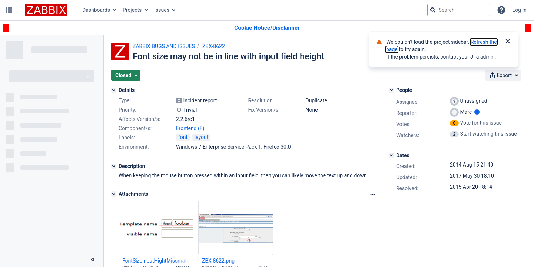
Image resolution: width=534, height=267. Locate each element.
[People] (391, 90)
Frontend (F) (190, 128)
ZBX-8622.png (218, 261)
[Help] (501, 10)
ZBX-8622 (213, 46)
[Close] (507, 42)
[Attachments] (113, 194)
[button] (9, 10)
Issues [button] (161, 10)
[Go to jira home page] (46, 10)
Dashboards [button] (96, 10)
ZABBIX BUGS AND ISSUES (164, 46)
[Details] (113, 90)
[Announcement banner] (267, 28)
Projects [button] (132, 10)
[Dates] (391, 155)
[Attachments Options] (373, 194)
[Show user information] (477, 112)
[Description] (113, 166)
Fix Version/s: (263, 110)
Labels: (127, 138)
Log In (520, 10)
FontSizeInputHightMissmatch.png (155, 261)
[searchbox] (458, 10)
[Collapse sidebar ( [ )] (93, 259)
